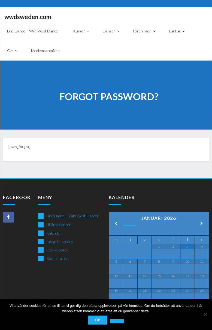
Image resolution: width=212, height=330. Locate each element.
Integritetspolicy (59, 241)
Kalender (53, 233)
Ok (97, 320)
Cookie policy (57, 250)
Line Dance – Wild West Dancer (72, 216)
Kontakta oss (57, 258)
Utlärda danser (58, 224)
